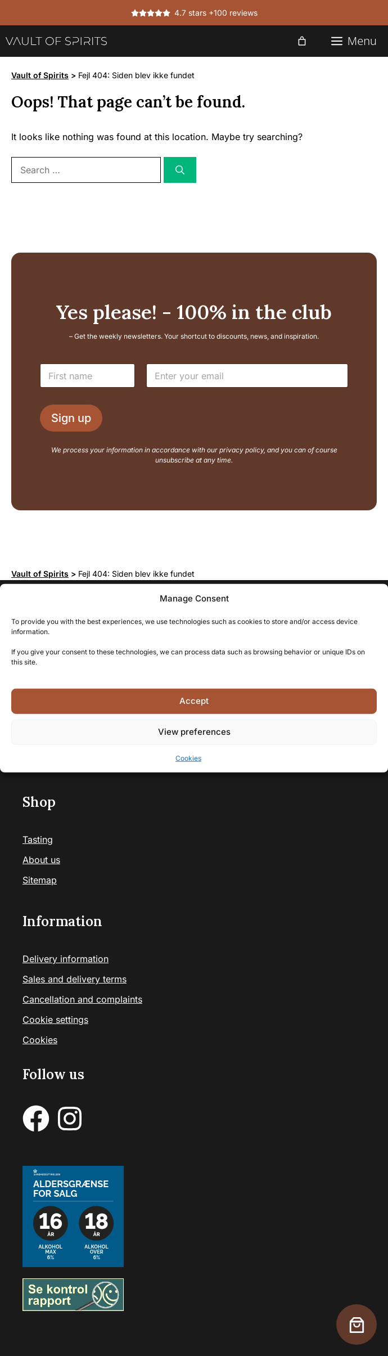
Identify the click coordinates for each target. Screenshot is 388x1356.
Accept (194, 700)
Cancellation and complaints (82, 999)
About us (41, 859)
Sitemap (39, 880)
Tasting (37, 839)
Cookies (188, 757)
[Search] (180, 170)
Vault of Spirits (40, 75)
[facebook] (35, 1118)
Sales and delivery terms (74, 979)
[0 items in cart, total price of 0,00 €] (302, 41)
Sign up (71, 418)
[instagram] (69, 1118)
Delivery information (65, 958)
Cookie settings (55, 1019)
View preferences (194, 731)
